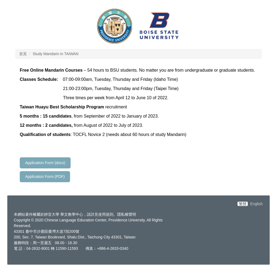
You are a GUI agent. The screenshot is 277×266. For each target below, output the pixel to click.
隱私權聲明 (126, 214)
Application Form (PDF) (45, 176)
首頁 (23, 54)
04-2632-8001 (38, 248)
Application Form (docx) (45, 163)
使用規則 (105, 214)
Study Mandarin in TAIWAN (55, 54)
